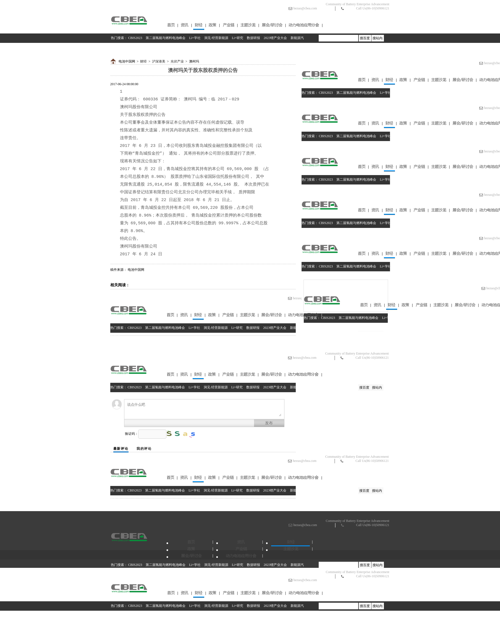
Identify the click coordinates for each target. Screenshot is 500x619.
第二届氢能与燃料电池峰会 (165, 38)
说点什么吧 (204, 409)
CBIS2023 (135, 38)
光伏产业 (177, 61)
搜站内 (378, 38)
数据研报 (253, 38)
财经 (143, 61)
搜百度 (365, 38)
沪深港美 (158, 61)
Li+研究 (237, 38)
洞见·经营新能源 (216, 38)
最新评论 (121, 449)
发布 (269, 423)
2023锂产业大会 (275, 38)
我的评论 (144, 449)
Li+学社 (194, 38)
